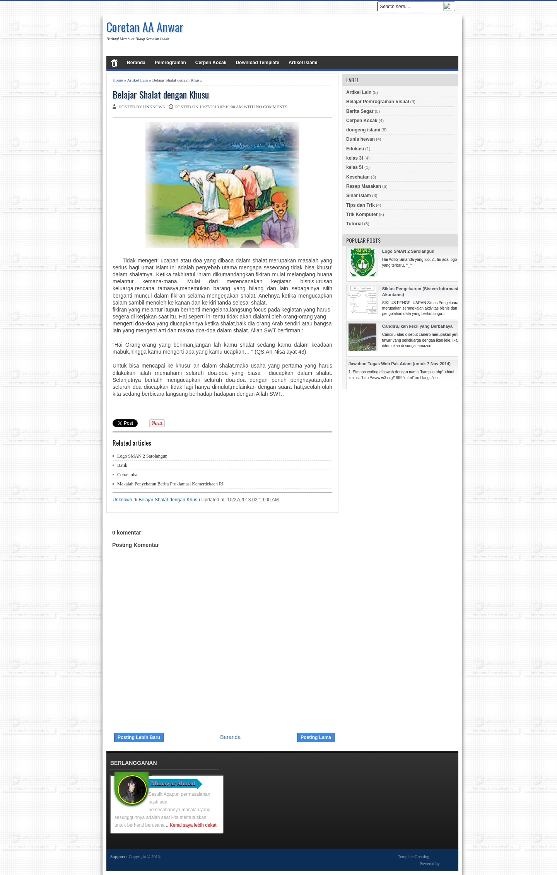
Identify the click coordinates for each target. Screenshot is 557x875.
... (191, 825)
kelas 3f (354, 158)
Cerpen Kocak (211, 62)
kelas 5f (354, 167)
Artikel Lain (137, 80)
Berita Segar (360, 111)
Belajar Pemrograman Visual (377, 101)
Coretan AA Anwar (144, 27)
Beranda (136, 62)
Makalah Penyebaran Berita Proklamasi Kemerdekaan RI (170, 484)
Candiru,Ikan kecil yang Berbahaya (417, 326)
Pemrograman (170, 62)
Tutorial (354, 223)
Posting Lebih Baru (139, 737)
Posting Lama (316, 737)
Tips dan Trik (360, 205)
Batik (122, 465)
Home (118, 80)
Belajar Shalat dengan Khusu (161, 94)
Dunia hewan (360, 139)
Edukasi (355, 149)
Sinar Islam (358, 195)
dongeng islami (363, 130)
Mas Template (442, 856)
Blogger (447, 863)
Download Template (257, 62)
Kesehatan (358, 177)
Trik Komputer (362, 214)
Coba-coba (127, 474)
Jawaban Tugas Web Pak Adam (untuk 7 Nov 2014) (400, 363)
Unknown (123, 499)
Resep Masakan (363, 186)
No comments (271, 106)
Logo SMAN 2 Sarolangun (142, 456)
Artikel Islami (303, 62)
